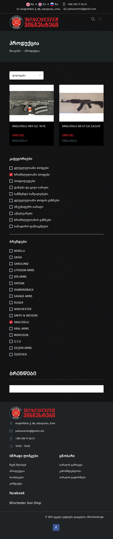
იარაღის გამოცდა (71, 465)
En (42, 4)
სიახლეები (16, 477)
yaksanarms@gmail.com (81, 8)
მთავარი (15, 50)
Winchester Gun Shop (25, 503)
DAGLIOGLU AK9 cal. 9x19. (29, 126)
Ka (30, 4)
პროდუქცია (17, 471)
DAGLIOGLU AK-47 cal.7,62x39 (81, 126)
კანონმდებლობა (70, 471)
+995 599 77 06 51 (77, 4)
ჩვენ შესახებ (17, 465)
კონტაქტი (15, 483)
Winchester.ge (95, 516)
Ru (54, 4)
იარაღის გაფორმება (72, 477)
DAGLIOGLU (19, 140)
